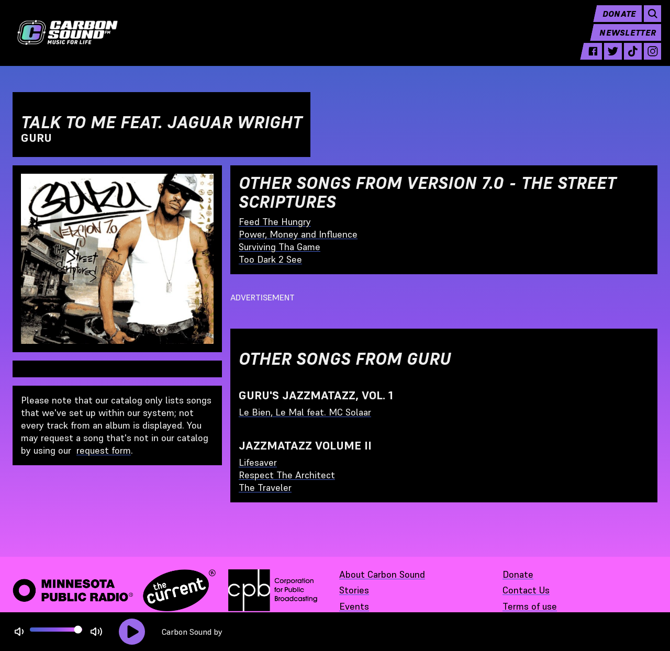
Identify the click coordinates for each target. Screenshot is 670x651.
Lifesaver (258, 462)
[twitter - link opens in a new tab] (609, 58)
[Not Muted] (19, 631)
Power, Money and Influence (298, 234)
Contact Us (526, 590)
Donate (615, 21)
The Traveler (265, 487)
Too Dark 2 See (270, 259)
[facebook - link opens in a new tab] (589, 58)
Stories (354, 590)
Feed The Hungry (275, 222)
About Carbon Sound (382, 574)
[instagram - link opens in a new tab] (648, 58)
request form (103, 450)
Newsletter (624, 40)
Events (354, 606)
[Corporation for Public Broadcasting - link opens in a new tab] (272, 590)
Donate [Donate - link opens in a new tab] (517, 574)
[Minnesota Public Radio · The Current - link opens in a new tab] (114, 590)
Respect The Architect (287, 475)
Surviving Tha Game (279, 247)
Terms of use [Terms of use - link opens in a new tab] (529, 606)
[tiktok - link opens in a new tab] (629, 58)
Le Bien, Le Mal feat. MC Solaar (305, 412)
